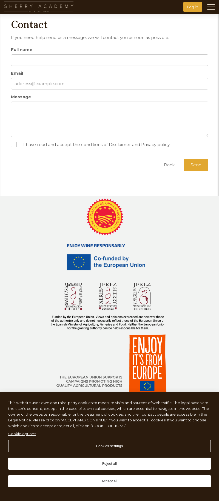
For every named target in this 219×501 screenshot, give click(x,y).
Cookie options (22, 434)
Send (195, 164)
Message (21, 96)
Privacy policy (155, 144)
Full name (21, 49)
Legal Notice (19, 420)
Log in (192, 7)
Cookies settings (109, 446)
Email (17, 73)
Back (169, 164)
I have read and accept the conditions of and (96, 144)
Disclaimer (120, 144)
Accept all (109, 481)
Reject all (109, 463)
